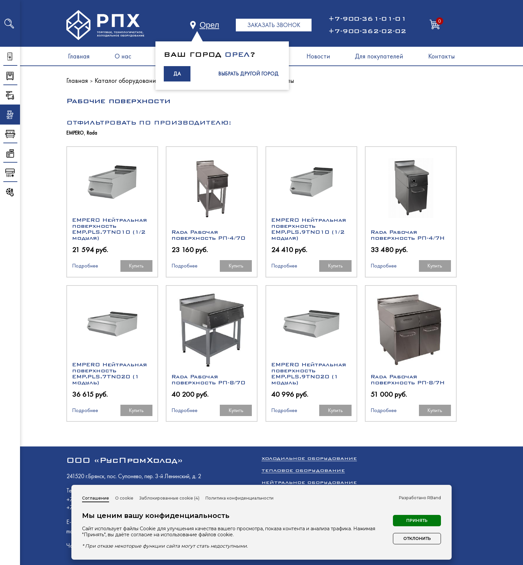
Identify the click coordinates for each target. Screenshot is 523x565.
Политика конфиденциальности (239, 498)
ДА (177, 73)
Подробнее (85, 265)
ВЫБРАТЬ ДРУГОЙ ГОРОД (248, 73)
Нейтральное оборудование (309, 482)
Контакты (441, 56)
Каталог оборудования (127, 80)
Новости (318, 56)
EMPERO (75, 133)
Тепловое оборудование (303, 470)
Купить (136, 265)
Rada (92, 133)
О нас (123, 56)
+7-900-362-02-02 (367, 31)
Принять (417, 520)
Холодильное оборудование (309, 458)
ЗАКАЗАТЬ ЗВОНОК (273, 25)
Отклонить (417, 538)
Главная (79, 56)
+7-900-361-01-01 (367, 18)
